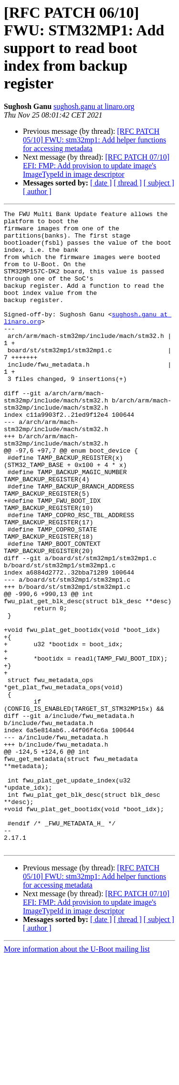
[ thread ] (128, 183)
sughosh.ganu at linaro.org (93, 106)
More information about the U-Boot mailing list (77, 1077)
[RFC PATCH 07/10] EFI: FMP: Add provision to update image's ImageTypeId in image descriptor (96, 165)
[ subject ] (159, 183)
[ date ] (101, 183)
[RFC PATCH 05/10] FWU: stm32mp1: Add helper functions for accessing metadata (94, 139)
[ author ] (37, 191)
